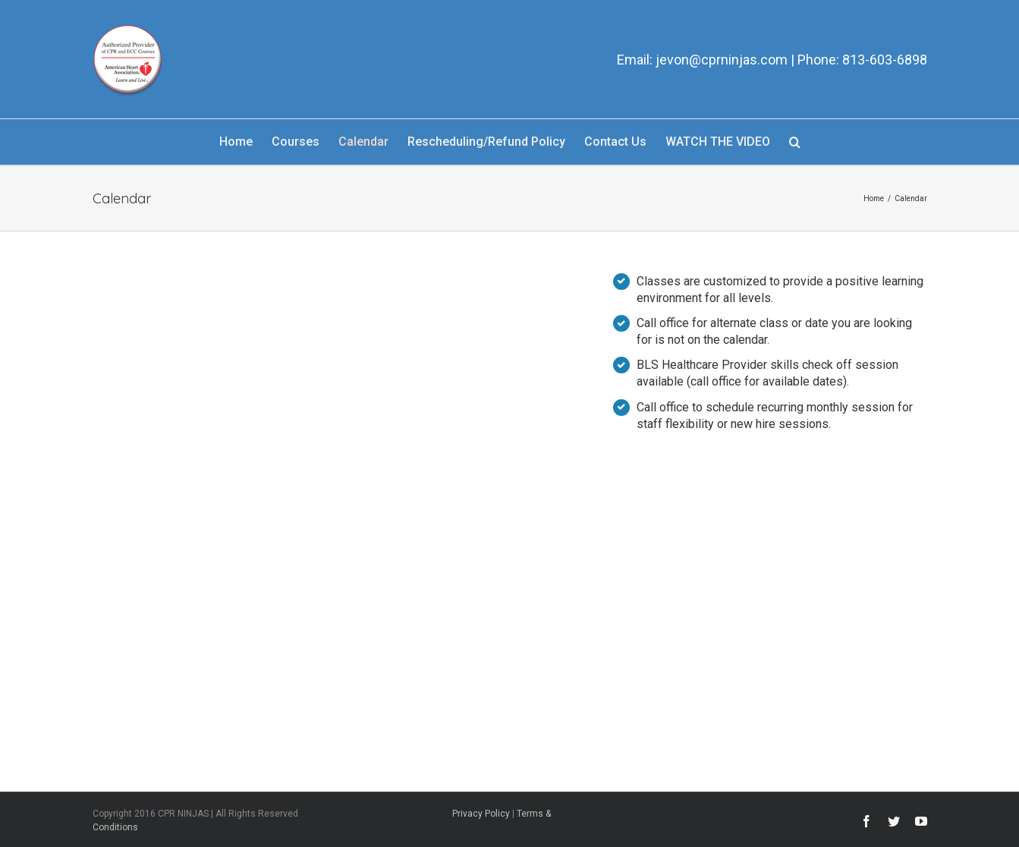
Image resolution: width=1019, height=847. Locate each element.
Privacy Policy (481, 813)
